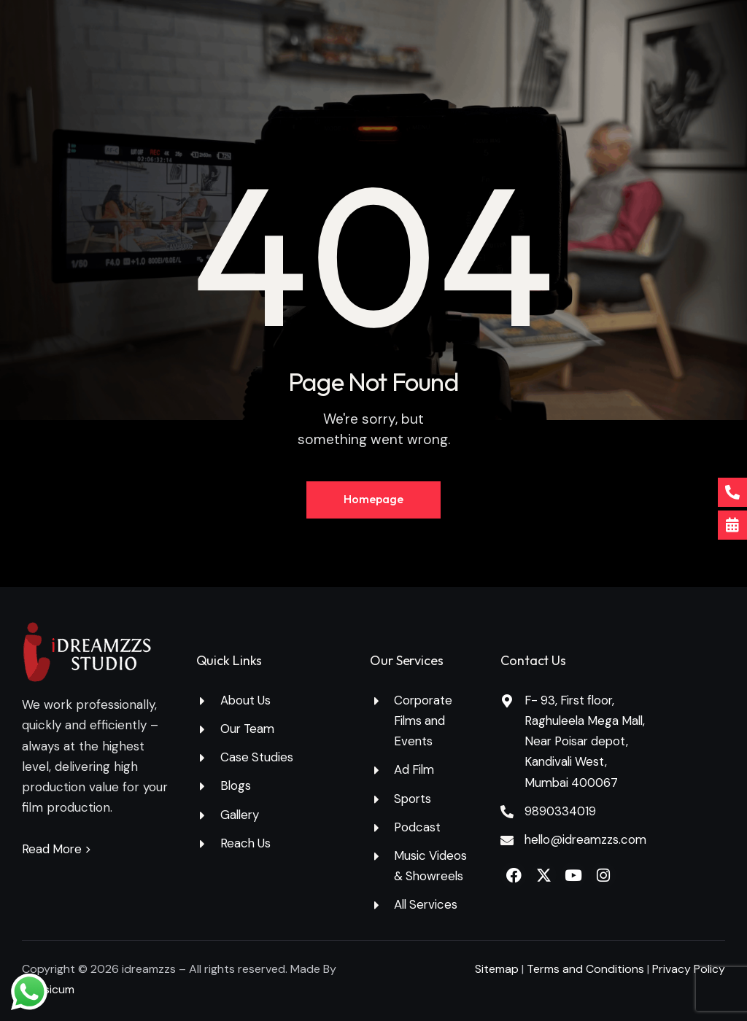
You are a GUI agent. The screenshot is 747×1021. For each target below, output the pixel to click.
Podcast (417, 827)
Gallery (240, 815)
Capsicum (48, 990)
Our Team (248, 729)
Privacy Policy (688, 969)
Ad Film (415, 770)
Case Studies (257, 758)
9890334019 (561, 811)
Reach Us (246, 843)
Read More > (57, 849)
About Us (246, 700)
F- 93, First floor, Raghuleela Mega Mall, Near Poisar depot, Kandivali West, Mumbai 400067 (587, 741)
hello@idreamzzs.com (588, 839)
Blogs (236, 786)
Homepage (373, 499)
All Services (427, 905)
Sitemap (497, 969)
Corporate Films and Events (424, 720)
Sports (413, 799)
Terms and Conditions (587, 969)
